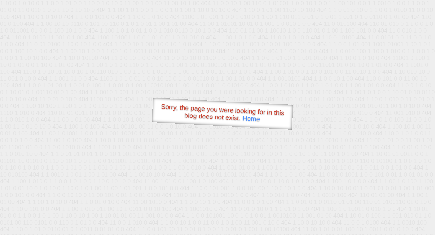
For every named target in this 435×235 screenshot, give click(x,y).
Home (251, 119)
